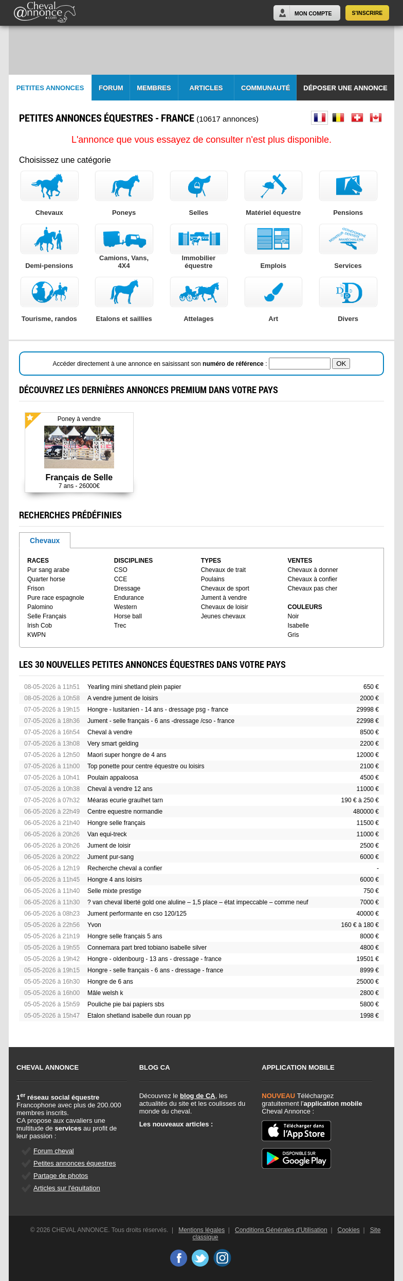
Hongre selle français (116, 823)
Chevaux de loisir (224, 607)
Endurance (129, 597)
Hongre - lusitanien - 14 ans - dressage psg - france (157, 709)
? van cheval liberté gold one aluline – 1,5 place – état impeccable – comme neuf (197, 902)
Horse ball (128, 616)
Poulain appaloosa (112, 777)
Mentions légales (201, 1230)
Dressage (127, 588)
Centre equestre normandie (124, 811)
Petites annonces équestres (74, 1163)
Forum (111, 88)
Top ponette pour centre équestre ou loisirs (145, 766)
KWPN (36, 634)
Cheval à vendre (109, 732)
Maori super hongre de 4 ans (126, 755)
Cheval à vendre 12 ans (120, 789)
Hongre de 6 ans (110, 981)
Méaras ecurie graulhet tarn (125, 800)
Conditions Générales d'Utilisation (281, 1230)
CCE (120, 579)
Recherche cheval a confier (124, 868)
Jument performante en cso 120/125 (137, 913)
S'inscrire (367, 13)
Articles (206, 88)
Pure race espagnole (55, 597)
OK (341, 363)
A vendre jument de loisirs (122, 698)
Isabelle (298, 625)
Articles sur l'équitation (66, 1188)
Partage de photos (60, 1175)
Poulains (213, 579)
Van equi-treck (106, 834)
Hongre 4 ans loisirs (114, 879)
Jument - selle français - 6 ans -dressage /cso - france (160, 720)
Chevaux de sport (225, 588)
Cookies (349, 1230)
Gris (293, 634)
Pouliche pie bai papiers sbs (125, 1004)
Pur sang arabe (48, 570)
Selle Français (46, 616)
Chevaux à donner (313, 570)
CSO (120, 570)
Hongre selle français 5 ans (124, 936)
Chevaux (45, 540)
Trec (120, 625)
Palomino (40, 607)
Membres (154, 88)
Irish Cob (39, 625)
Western (125, 607)
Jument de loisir (109, 845)
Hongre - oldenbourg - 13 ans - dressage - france (154, 959)
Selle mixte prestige (114, 891)
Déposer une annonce (345, 88)
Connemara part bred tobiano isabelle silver (147, 947)
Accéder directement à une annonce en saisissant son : (161, 363)
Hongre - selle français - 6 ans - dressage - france (155, 970)
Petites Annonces (50, 88)
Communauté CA (265, 92)
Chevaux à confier (313, 579)
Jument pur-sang (110, 857)
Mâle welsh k (105, 993)
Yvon (94, 925)
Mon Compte (313, 13)
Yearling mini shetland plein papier (134, 686)
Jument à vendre (224, 597)
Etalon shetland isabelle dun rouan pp (139, 1015)
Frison (35, 588)
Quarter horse (46, 579)
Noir (293, 616)
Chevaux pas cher (313, 588)
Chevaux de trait (223, 570)
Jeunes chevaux (223, 616)
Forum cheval (53, 1151)
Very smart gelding (112, 743)
